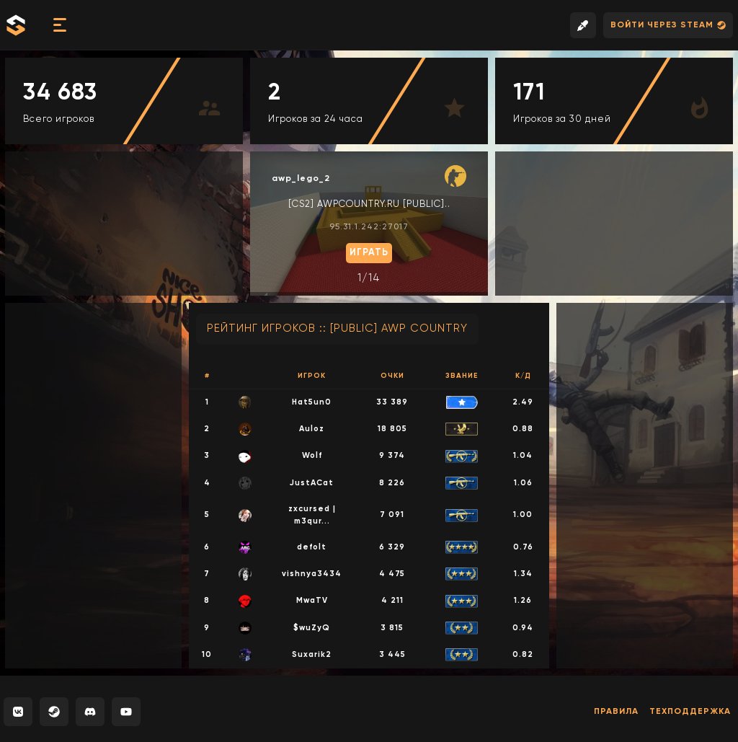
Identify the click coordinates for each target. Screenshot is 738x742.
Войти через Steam (668, 25)
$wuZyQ (311, 628)
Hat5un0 (312, 402)
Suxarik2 (312, 654)
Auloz (311, 429)
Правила (616, 711)
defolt (311, 547)
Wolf (312, 455)
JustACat (312, 483)
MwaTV (312, 600)
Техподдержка (690, 711)
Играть (369, 252)
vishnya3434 (312, 574)
